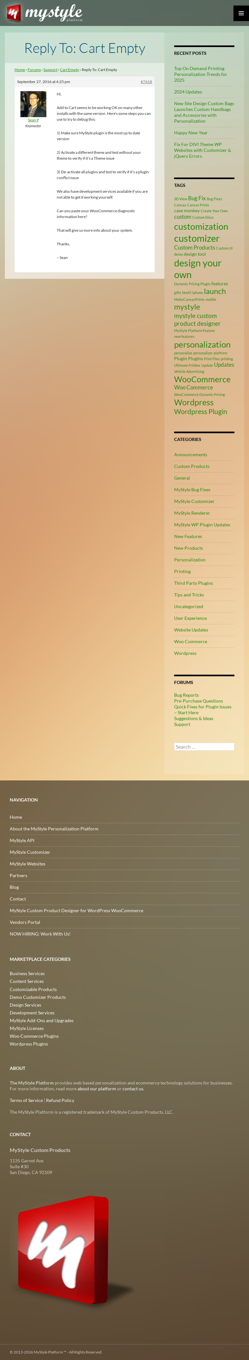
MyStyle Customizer (194, 501)
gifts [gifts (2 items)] (177, 292)
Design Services (25, 1005)
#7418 (146, 81)
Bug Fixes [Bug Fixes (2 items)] (214, 199)
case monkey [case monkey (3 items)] (187, 210)
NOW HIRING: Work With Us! (40, 934)
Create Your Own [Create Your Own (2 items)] (214, 211)
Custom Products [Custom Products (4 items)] (194, 247)
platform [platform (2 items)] (220, 353)
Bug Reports (186, 695)
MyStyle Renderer (192, 513)
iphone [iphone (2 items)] (197, 292)
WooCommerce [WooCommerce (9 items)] (202, 379)
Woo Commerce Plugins (34, 1036)
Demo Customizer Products (38, 997)
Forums (34, 69)
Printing (182, 571)
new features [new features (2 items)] (184, 336)
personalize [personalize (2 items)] (183, 353)
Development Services (32, 1012)
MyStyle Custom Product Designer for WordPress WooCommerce (76, 910)
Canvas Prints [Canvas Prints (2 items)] (198, 205)
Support (50, 69)
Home (20, 69)
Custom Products (191, 466)
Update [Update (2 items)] (207, 365)
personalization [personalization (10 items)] (202, 344)
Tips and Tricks (189, 594)
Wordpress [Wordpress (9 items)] (194, 402)
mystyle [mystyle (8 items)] (187, 306)
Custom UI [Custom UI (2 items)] (224, 248)
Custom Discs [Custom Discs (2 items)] (203, 217)
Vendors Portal (25, 922)
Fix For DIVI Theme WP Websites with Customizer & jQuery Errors (202, 150)
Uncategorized (188, 606)
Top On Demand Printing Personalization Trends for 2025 (200, 74)
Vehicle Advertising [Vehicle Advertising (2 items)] (189, 371)
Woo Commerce (190, 641)
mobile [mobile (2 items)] (211, 299)
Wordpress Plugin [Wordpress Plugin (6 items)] (200, 411)
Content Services (27, 981)
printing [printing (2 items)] (227, 359)
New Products (188, 548)
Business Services (27, 973)
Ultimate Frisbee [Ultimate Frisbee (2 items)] (187, 365)
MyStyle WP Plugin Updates (202, 524)
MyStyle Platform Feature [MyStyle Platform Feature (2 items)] (194, 330)
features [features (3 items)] (219, 283)
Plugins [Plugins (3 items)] (195, 358)
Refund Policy (60, 1100)
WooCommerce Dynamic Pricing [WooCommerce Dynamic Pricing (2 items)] (199, 394)
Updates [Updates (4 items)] (224, 364)
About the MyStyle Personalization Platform (54, 828)
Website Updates (191, 629)
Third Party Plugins (193, 583)
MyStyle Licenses (27, 1028)
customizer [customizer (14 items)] (197, 238)
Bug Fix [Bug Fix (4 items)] (197, 198)
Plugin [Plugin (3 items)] (180, 358)
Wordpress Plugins (29, 1044)
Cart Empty (69, 69)
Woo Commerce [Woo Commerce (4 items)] (193, 387)
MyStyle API (22, 840)
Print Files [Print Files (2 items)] (212, 359)
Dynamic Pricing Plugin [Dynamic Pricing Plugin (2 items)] (192, 284)
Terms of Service (26, 1100)
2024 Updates (188, 91)
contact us (133, 1088)
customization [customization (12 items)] (201, 226)
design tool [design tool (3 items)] (195, 254)
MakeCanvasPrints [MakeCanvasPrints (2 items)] (189, 299)
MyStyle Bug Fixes (192, 489)
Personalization (190, 559)
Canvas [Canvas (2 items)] (180, 205)
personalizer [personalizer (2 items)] (203, 353)
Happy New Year (191, 132)
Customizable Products (33, 989)
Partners (18, 875)
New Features (188, 536)
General (182, 478)
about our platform (96, 1088)
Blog (14, 887)
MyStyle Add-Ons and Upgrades (42, 1020)
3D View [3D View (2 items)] (180, 199)
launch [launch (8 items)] (215, 291)
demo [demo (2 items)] (178, 254)
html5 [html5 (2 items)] (186, 292)
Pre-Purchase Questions (198, 701)
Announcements (190, 454)
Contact (18, 898)
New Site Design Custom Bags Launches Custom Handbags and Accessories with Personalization (204, 112)
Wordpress (185, 653)
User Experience (190, 618)
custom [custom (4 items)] (182, 217)
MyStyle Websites (27, 863)
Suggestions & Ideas (193, 718)
